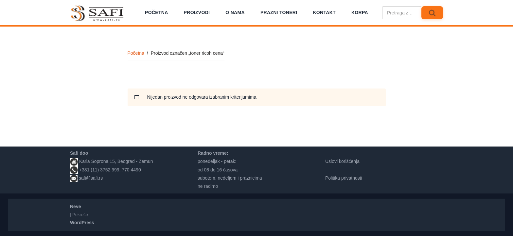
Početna (156, 12)
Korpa (359, 12)
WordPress (82, 222)
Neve (75, 206)
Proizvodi (197, 12)
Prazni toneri (278, 12)
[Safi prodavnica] (97, 13)
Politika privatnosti (343, 178)
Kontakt (324, 12)
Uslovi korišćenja (342, 161)
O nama (235, 12)
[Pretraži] (401, 12)
